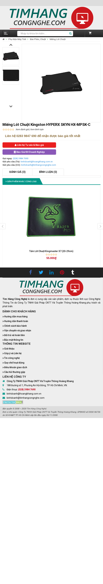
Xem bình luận (36, 129)
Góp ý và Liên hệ (13, 353)
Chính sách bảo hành (15, 325)
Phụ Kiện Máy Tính (17, 39)
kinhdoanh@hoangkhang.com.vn (37, 161)
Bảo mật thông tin (13, 339)
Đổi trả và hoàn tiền (14, 335)
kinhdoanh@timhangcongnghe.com (38, 165)
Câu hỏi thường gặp (14, 372)
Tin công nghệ (12, 358)
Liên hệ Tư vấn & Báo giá (29, 145)
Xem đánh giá (22, 129)
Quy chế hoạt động (14, 362)
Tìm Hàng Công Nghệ (36, 409)
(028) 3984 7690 (20, 158)
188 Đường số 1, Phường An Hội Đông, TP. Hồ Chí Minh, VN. (37, 385)
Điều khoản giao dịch (15, 367)
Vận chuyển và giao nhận (17, 330)
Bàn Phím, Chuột (38, 39)
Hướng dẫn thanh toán (16, 321)
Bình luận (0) (48, 172)
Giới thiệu (9, 348)
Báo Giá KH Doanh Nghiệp (29, 152)
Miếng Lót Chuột (58, 39)
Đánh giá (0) (17, 172)
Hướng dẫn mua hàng (16, 316)
